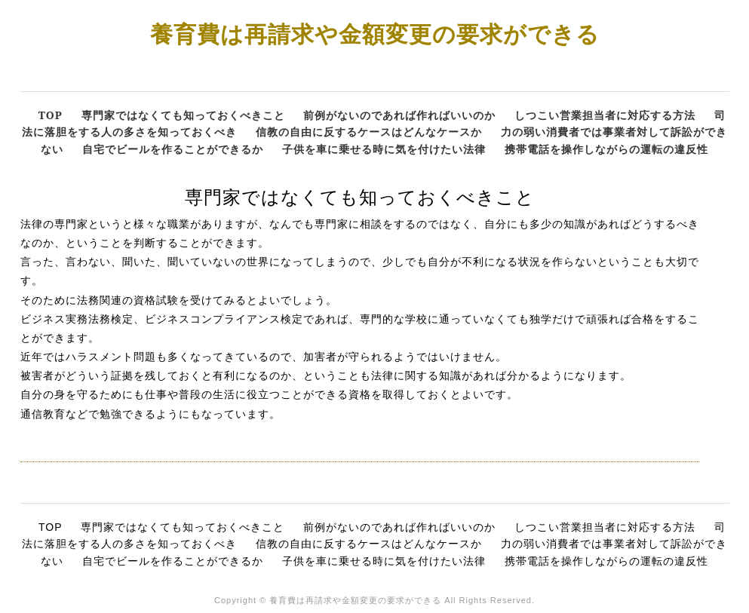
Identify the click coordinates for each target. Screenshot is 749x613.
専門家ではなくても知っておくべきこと (183, 115)
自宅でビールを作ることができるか (172, 149)
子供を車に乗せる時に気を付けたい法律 (384, 149)
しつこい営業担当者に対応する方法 (604, 115)
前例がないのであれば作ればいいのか (399, 115)
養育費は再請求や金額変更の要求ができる (375, 33)
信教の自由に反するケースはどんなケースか (369, 131)
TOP (50, 115)
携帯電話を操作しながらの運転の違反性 (606, 149)
